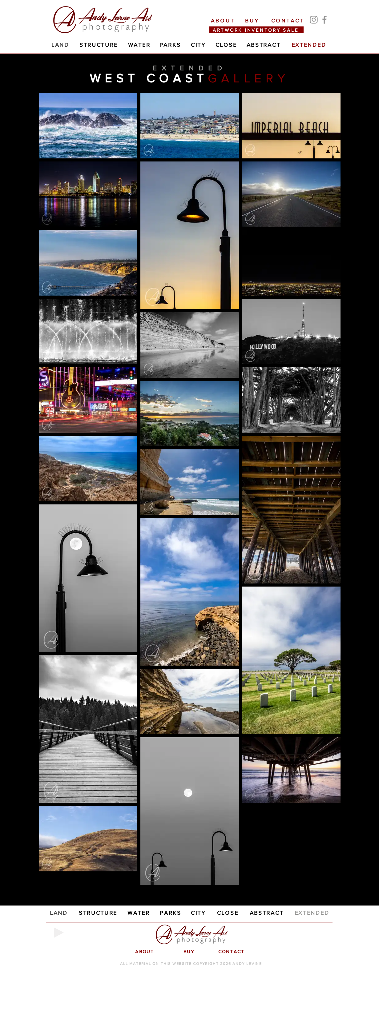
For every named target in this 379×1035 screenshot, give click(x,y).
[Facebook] (324, 19)
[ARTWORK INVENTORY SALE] (256, 29)
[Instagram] (313, 19)
